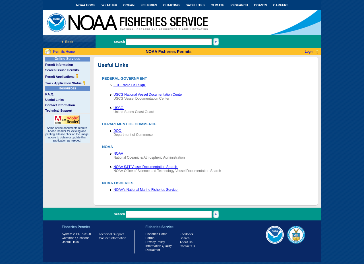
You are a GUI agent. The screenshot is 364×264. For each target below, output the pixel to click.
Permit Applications (62, 76)
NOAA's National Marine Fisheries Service (145, 190)
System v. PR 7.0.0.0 (76, 234)
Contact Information (60, 105)
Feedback (186, 234)
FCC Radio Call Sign (129, 85)
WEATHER (109, 5)
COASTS (260, 5)
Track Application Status (65, 83)
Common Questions (75, 238)
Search (185, 238)
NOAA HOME (86, 5)
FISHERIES (148, 5)
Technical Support (58, 110)
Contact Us (187, 246)
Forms (150, 238)
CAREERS (281, 5)
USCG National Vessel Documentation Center (148, 95)
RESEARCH (239, 5)
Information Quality (159, 245)
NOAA (118, 153)
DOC (117, 131)
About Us (186, 242)
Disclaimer (153, 249)
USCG (118, 108)
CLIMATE (217, 5)
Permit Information (59, 64)
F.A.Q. (49, 94)
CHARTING (171, 5)
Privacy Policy (155, 241)
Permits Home (64, 52)
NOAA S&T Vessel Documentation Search (145, 167)
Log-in (309, 52)
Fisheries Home (156, 234)
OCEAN (129, 5)
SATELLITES (195, 5)
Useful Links (54, 99)
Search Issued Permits (62, 70)
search (119, 42)
